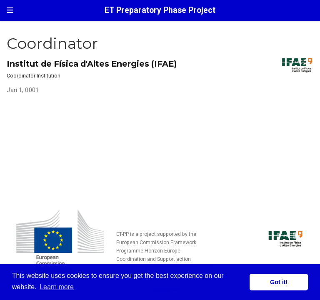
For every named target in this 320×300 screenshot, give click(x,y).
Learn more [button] (57, 286)
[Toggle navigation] (10, 10)
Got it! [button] (279, 282)
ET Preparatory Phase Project (160, 10)
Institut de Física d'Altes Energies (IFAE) (92, 64)
